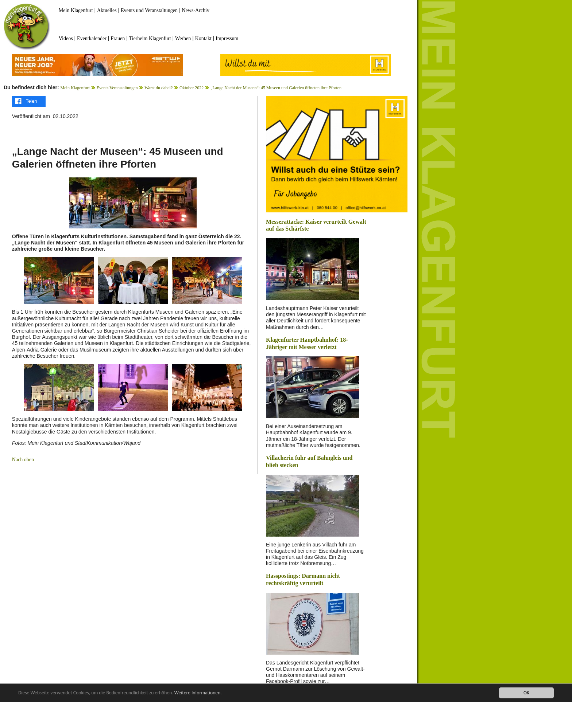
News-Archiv (195, 10)
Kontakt (203, 38)
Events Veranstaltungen (117, 87)
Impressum (227, 38)
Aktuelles (107, 10)
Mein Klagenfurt (76, 10)
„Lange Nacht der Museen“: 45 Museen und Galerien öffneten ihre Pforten (275, 87)
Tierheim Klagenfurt (150, 38)
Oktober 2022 (191, 87)
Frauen (118, 38)
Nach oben (23, 459)
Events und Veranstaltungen (149, 10)
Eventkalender (92, 38)
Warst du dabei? (158, 87)
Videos (66, 38)
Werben (183, 38)
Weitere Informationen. (198, 693)
